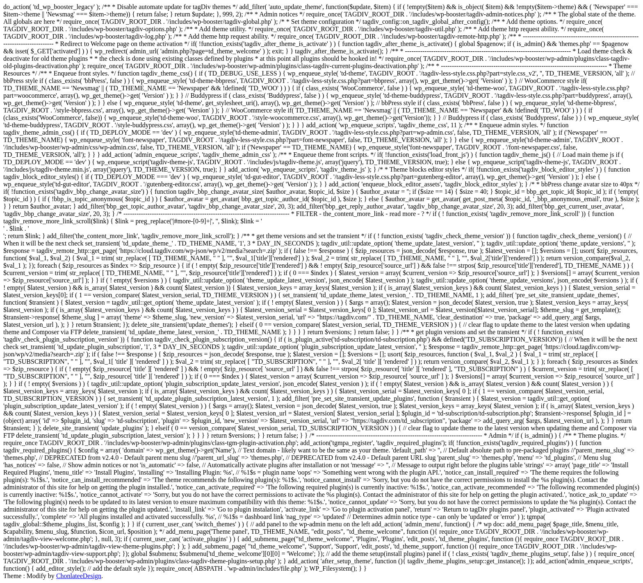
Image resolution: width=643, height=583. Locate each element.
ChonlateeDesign (78, 575)
